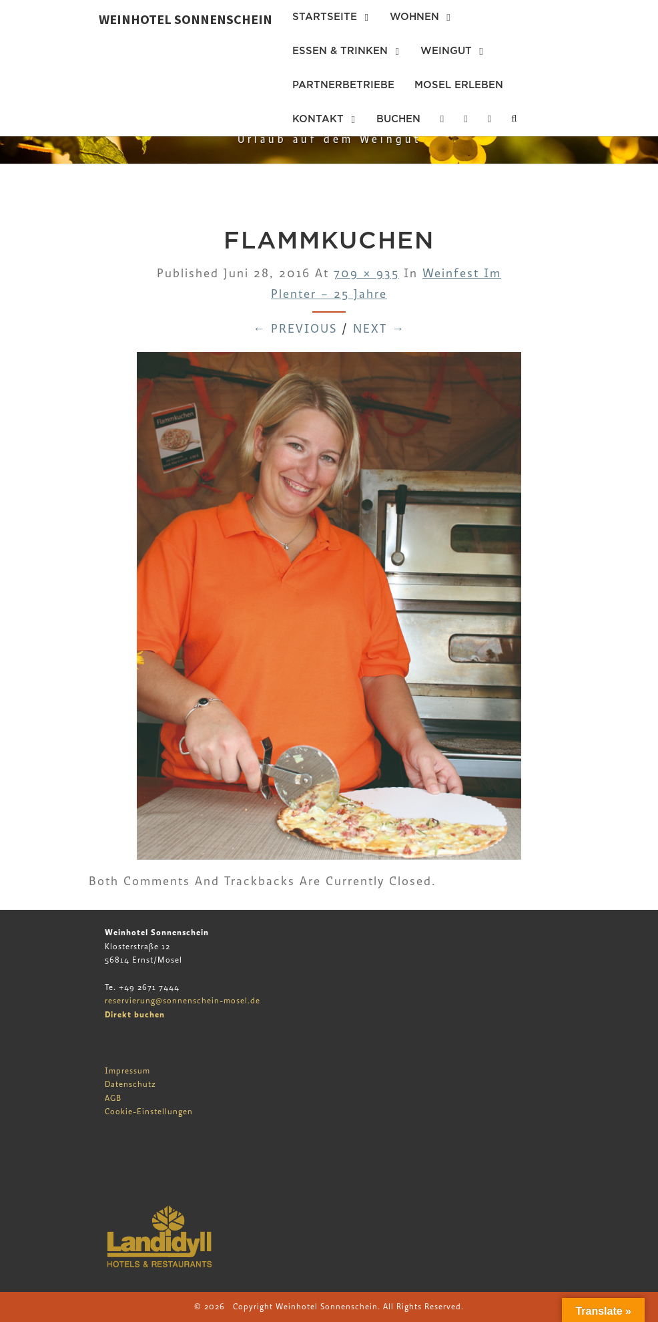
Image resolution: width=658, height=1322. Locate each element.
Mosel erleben (458, 85)
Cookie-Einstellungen (149, 1111)
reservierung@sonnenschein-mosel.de (182, 1000)
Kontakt (318, 119)
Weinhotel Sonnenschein (185, 19)
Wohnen (414, 17)
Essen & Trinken (340, 51)
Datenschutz (130, 1084)
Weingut (446, 51)
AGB (113, 1098)
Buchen (398, 119)
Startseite (324, 17)
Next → (379, 329)
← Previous (295, 329)
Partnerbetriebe (343, 85)
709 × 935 (366, 274)
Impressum (127, 1071)
